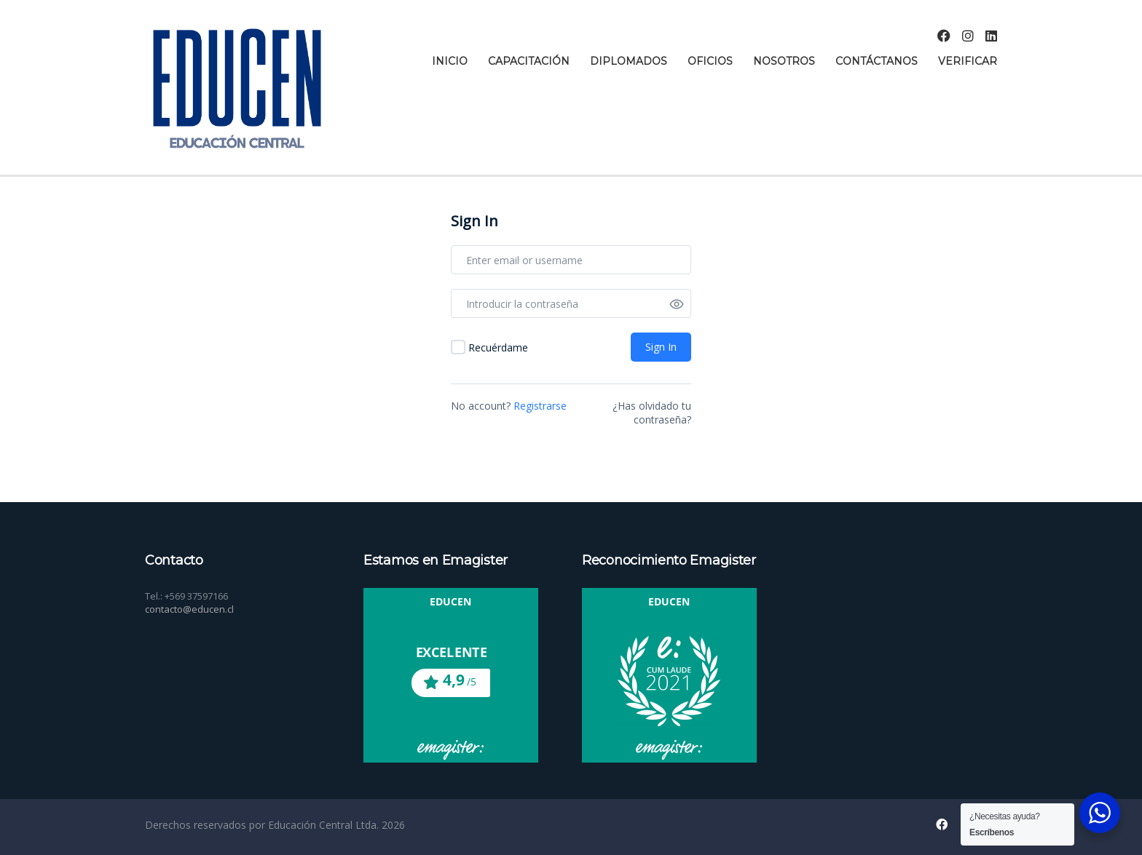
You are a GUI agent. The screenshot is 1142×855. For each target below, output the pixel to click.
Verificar (967, 61)
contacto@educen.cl (189, 609)
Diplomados (628, 61)
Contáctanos (876, 61)
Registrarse (540, 406)
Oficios (710, 61)
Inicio (450, 61)
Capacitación (529, 61)
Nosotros (784, 61)
